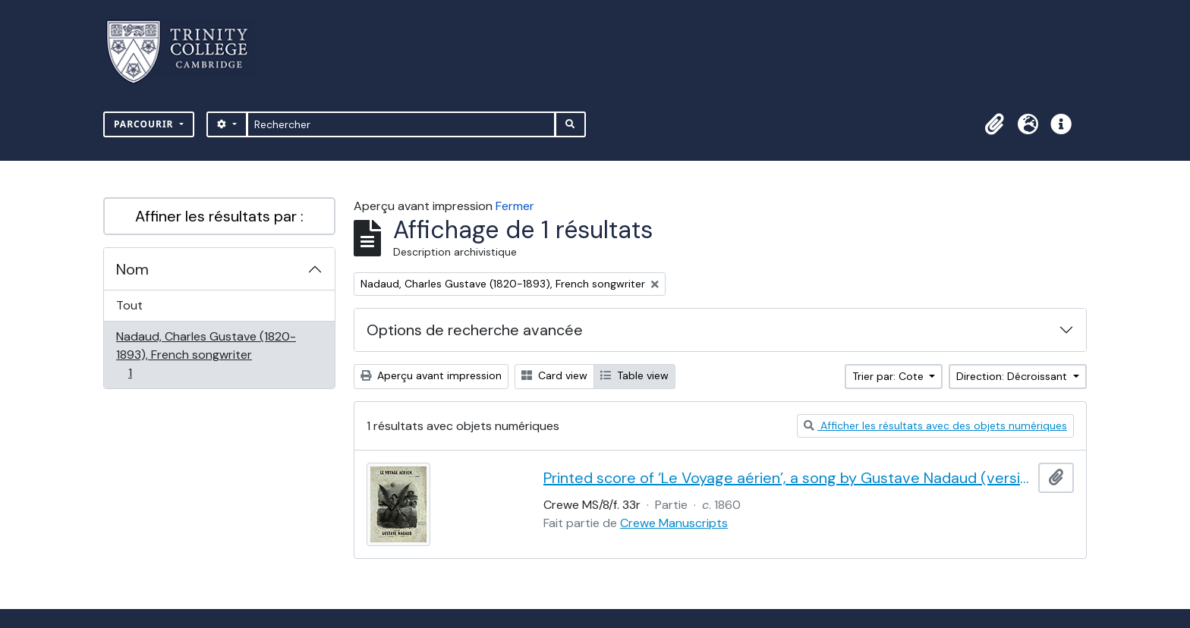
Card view (554, 375)
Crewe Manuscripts (674, 523)
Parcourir (145, 124)
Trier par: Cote (889, 376)
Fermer (515, 206)
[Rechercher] (401, 124)
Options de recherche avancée (475, 330)
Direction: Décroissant (1013, 376)
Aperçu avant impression (431, 375)
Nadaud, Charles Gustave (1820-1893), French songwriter (205, 354)
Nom (132, 269)
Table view (634, 375)
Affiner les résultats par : (219, 216)
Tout (129, 305)
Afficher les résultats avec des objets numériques (935, 425)
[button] (994, 124)
